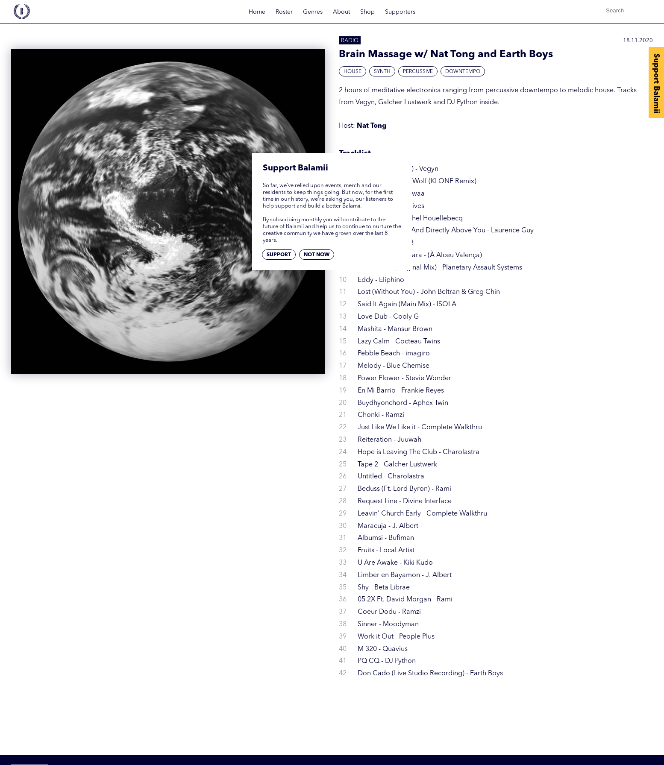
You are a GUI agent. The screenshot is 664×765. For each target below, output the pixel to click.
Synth (382, 71)
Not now (316, 255)
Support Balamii (656, 83)
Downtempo (462, 71)
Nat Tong (372, 126)
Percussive (418, 71)
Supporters (400, 12)
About (341, 12)
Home (257, 12)
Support (279, 255)
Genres (313, 12)
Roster (284, 12)
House (352, 71)
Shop (367, 12)
